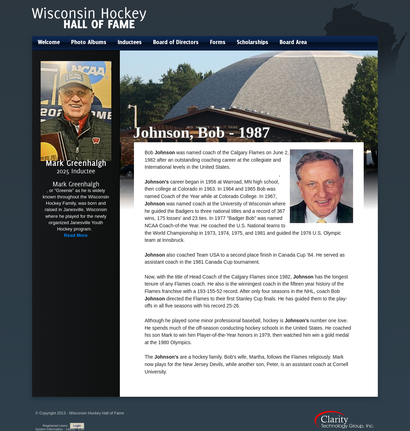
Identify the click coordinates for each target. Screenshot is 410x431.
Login (77, 425)
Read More (75, 235)
